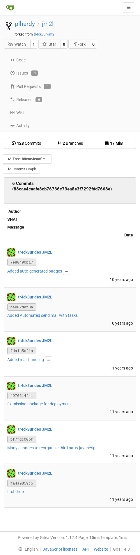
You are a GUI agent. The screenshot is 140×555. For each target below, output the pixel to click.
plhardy (25, 23)
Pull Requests (30, 86)
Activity (20, 125)
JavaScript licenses (60, 549)
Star (49, 44)
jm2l (48, 23)
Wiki (17, 112)
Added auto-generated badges (34, 271)
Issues (24, 73)
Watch (17, 44)
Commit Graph (21, 169)
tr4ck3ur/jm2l (44, 34)
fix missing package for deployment (39, 404)
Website (101, 549)
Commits (26, 143)
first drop (15, 491)
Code (18, 60)
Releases (26, 99)
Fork (79, 44)
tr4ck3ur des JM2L (35, 252)
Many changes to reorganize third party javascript (52, 448)
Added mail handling (25, 359)
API (85, 549)
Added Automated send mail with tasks (42, 315)
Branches (70, 143)
